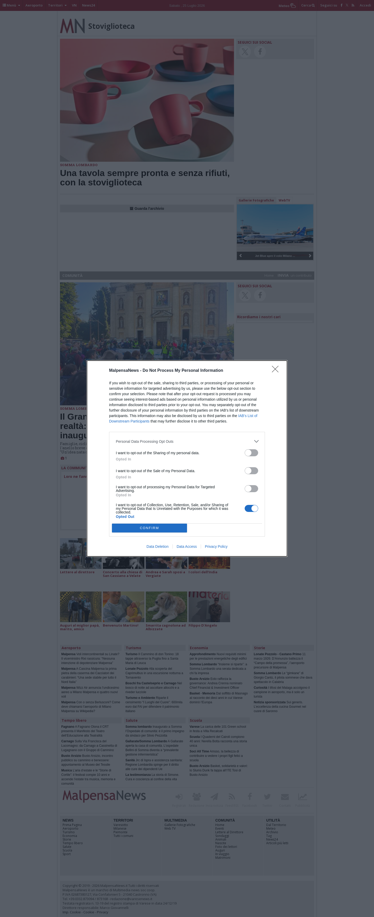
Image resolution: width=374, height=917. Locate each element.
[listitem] (187, 441)
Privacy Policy (216, 546)
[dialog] (187, 458)
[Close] (277, 371)
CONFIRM (149, 528)
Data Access (187, 546)
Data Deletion (157, 546)
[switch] (251, 452)
